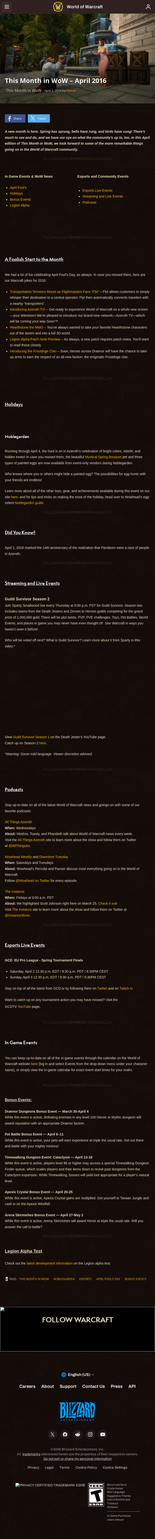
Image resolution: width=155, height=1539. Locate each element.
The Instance (14, 892)
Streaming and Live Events (102, 196)
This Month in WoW (34, 1279)
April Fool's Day (108, 1279)
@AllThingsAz (19, 846)
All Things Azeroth (18, 822)
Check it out (107, 903)
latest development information (50, 1263)
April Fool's (18, 188)
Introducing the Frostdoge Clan (33, 351)
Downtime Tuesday (53, 857)
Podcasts (89, 202)
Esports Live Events (97, 190)
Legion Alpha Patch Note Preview (35, 339)
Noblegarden (64, 1279)
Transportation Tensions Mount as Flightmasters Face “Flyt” (54, 292)
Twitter (102, 988)
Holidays (16, 193)
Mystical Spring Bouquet (103, 457)
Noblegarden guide (29, 503)
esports (85, 1279)
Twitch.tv (126, 988)
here (14, 497)
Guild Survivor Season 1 (31, 737)
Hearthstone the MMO (26, 327)
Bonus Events (20, 199)
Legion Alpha (20, 205)
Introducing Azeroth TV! (27, 309)
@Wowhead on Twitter (32, 881)
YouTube (24, 1007)
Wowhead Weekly (18, 857)
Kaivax (71, 90)
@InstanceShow (17, 915)
